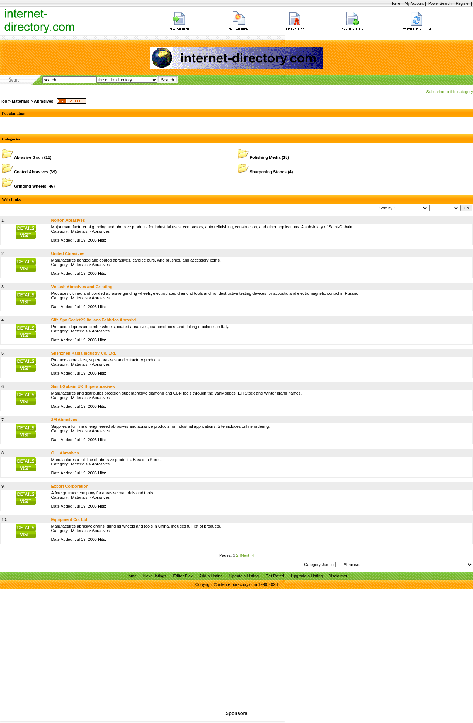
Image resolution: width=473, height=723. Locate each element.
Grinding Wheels (30, 186)
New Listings (154, 576)
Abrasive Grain (28, 157)
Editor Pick (183, 576)
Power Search (440, 3)
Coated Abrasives (31, 172)
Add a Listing (211, 576)
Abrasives (44, 101)
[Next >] (247, 555)
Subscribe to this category (449, 91)
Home (395, 3)
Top (3, 101)
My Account (414, 3)
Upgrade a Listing (307, 576)
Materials (21, 101)
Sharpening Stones (268, 172)
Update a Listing (244, 576)
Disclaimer (338, 576)
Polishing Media (265, 157)
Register (463, 3)
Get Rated (275, 576)
